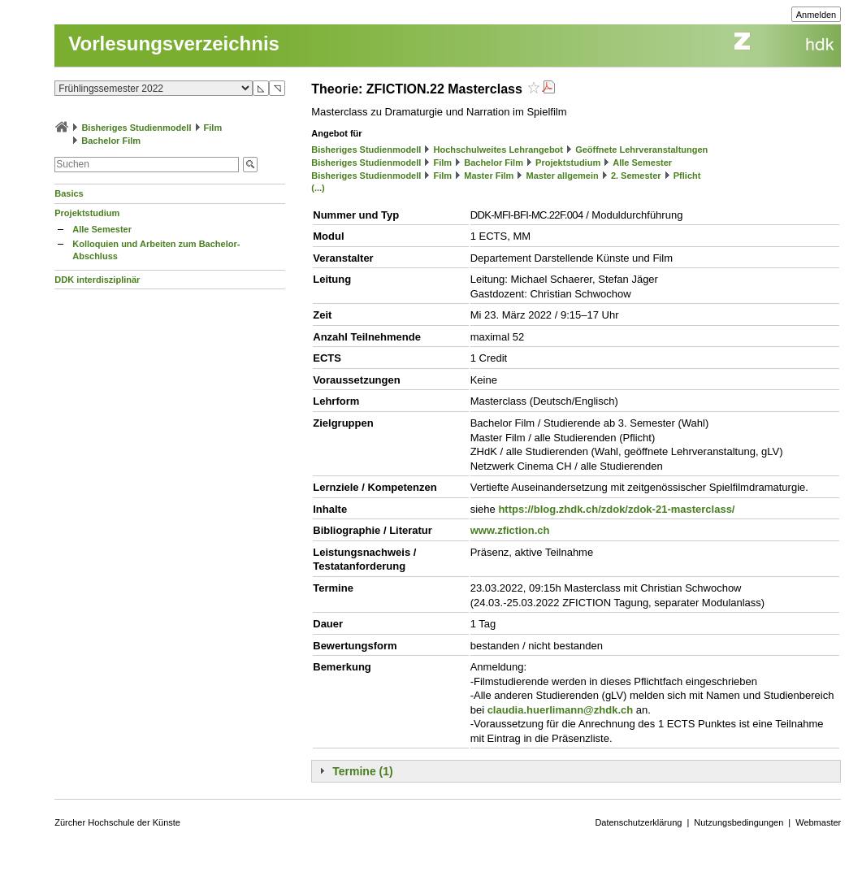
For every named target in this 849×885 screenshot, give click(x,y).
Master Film (488, 175)
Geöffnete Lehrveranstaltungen (641, 149)
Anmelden (816, 15)
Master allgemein (562, 175)
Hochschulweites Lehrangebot (498, 149)
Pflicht (687, 175)
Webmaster (818, 822)
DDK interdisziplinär (97, 279)
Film (213, 127)
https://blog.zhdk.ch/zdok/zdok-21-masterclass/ (616, 509)
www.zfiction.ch (510, 530)
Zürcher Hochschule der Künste (117, 822)
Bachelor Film (111, 140)
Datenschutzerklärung (638, 822)
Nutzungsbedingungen (738, 822)
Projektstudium (86, 213)
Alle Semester (102, 229)
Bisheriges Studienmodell (136, 127)
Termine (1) (362, 771)
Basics (68, 193)
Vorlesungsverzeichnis (173, 43)
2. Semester (636, 175)
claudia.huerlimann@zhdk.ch (560, 710)
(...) (318, 188)
